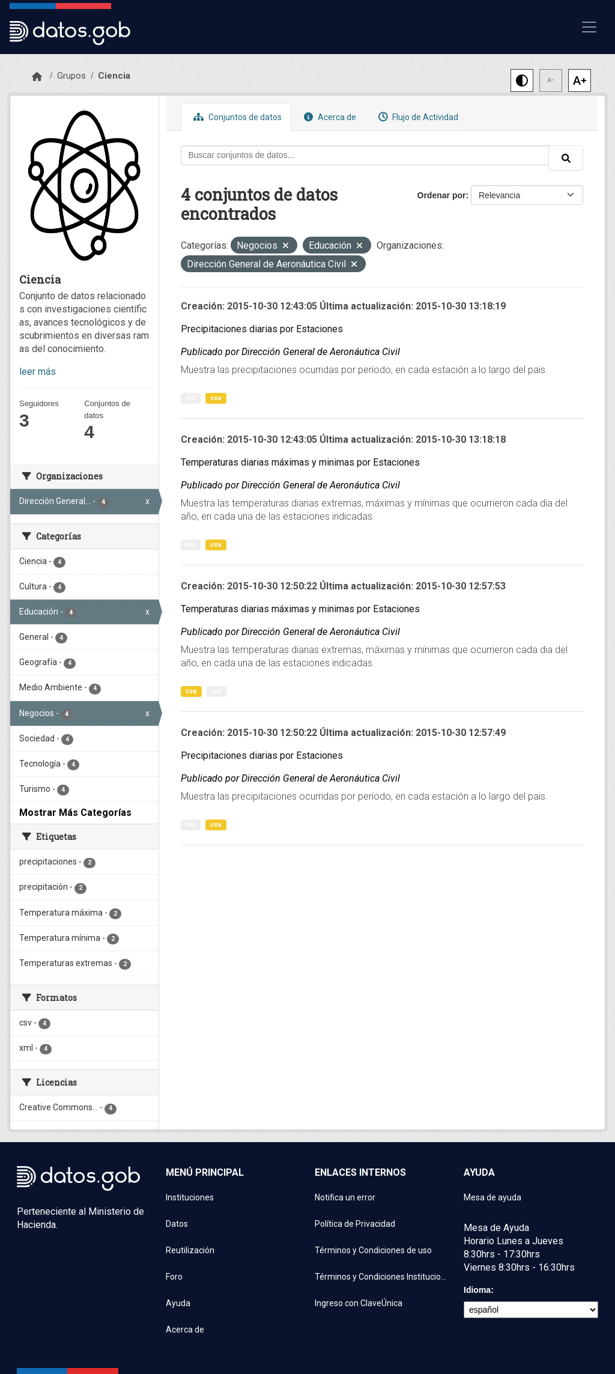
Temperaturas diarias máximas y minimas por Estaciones (300, 462)
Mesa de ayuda (492, 1197)
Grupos (71, 75)
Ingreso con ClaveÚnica (358, 1303)
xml (191, 398)
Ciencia (114, 75)
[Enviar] (565, 158)
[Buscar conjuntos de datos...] (365, 155)
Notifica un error (345, 1197)
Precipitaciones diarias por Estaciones (262, 329)
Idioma (477, 1290)
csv (216, 398)
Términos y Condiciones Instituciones (382, 1276)
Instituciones (190, 1197)
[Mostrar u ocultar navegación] (589, 27)
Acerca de (328, 116)
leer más (37, 371)
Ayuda (178, 1303)
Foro (174, 1276)
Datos (177, 1224)
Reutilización (190, 1250)
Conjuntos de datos (236, 116)
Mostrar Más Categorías (75, 812)
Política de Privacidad (355, 1224)
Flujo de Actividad (416, 116)
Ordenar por (441, 195)
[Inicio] (37, 76)
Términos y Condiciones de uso (373, 1250)
